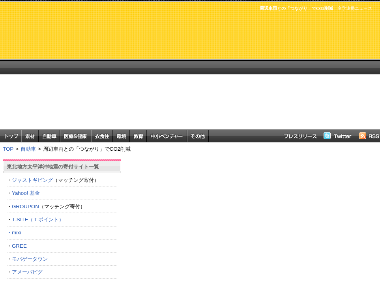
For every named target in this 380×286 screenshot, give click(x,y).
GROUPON (25, 206)
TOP (8, 149)
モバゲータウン (30, 259)
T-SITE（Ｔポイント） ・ (62, 226)
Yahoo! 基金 (26, 193)
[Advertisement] (225, 74)
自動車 (28, 149)
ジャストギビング (32, 180)
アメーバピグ (27, 272)
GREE (19, 246)
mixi (16, 233)
